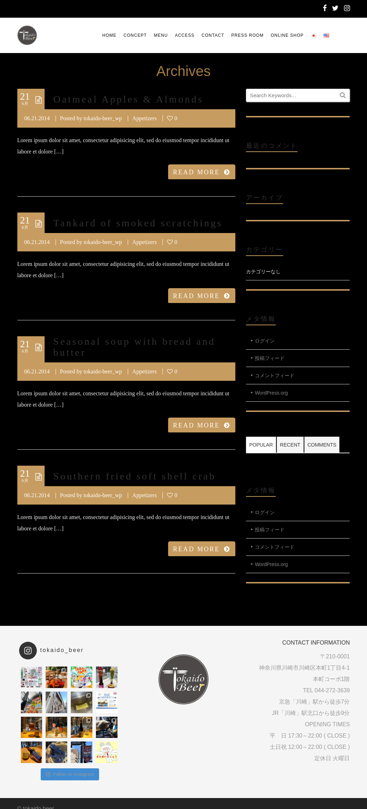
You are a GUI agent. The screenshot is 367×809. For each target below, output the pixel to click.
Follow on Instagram (70, 774)
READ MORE (202, 172)
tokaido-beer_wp (103, 118)
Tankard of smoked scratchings (138, 222)
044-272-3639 (332, 690)
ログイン (265, 341)
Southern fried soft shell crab (134, 476)
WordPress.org (271, 393)
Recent (290, 445)
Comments (322, 445)
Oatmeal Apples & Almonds (128, 99)
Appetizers (144, 118)
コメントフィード (274, 375)
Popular (261, 445)
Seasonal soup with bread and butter (134, 347)
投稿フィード (270, 358)
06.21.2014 (37, 118)
